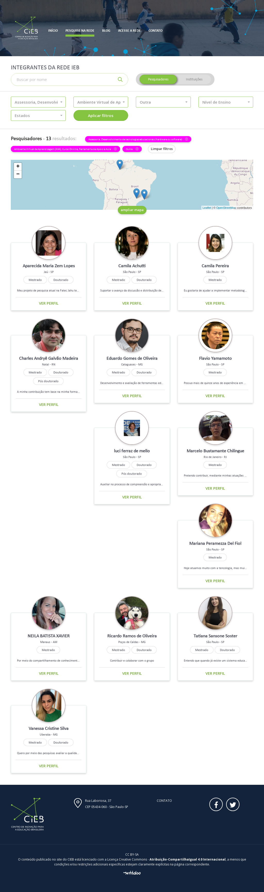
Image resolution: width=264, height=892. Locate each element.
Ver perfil (49, 303)
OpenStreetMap (226, 207)
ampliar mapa (132, 209)
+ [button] (18, 167)
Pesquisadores (158, 79)
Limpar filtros (162, 148)
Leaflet (207, 207)
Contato (164, 800)
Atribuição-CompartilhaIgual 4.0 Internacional (188, 859)
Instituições (194, 79)
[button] (38, 102)
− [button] (18, 174)
